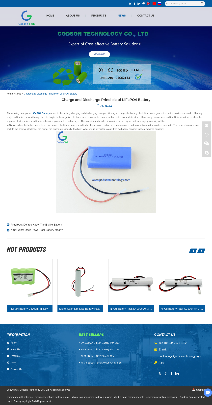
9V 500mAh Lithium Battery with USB (100, 349)
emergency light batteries (20, 397)
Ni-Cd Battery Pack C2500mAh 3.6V (182, 308)
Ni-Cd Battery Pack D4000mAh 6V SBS (101, 362)
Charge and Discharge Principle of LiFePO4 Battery (50, 93)
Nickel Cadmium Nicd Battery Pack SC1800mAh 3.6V (81, 308)
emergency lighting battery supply (52, 397)
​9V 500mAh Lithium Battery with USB (100, 343)
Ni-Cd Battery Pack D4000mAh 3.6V (131, 308)
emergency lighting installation (162, 397)
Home (50, 15)
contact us (165, 334)
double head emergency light (129, 397)
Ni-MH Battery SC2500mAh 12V (97, 356)
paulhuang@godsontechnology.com (180, 356)
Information (18, 334)
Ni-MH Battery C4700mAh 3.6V (29, 308)
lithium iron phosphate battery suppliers (92, 397)
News (122, 15)
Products (98, 15)
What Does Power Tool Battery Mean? (40, 230)
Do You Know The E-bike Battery (42, 224)
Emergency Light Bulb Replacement (32, 401)
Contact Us (146, 15)
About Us (73, 15)
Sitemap (200, 389)
